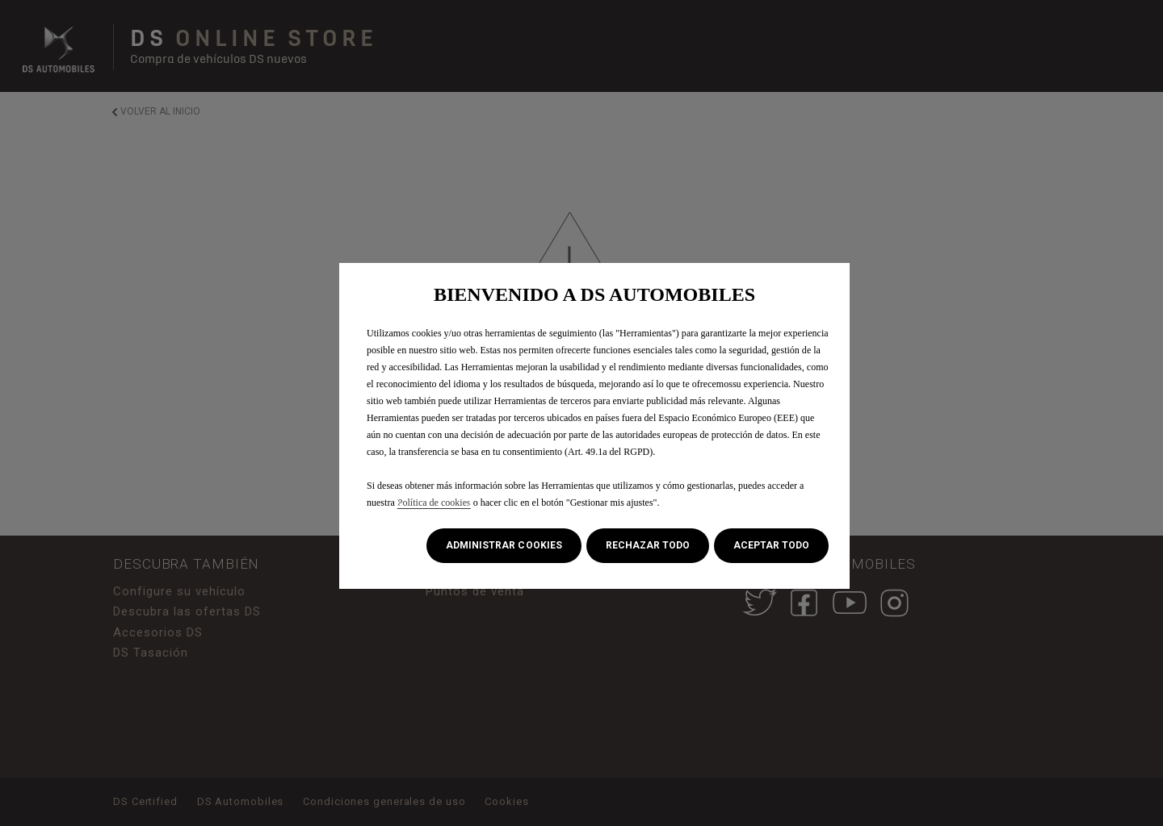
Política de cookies (434, 502)
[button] (503, 545)
